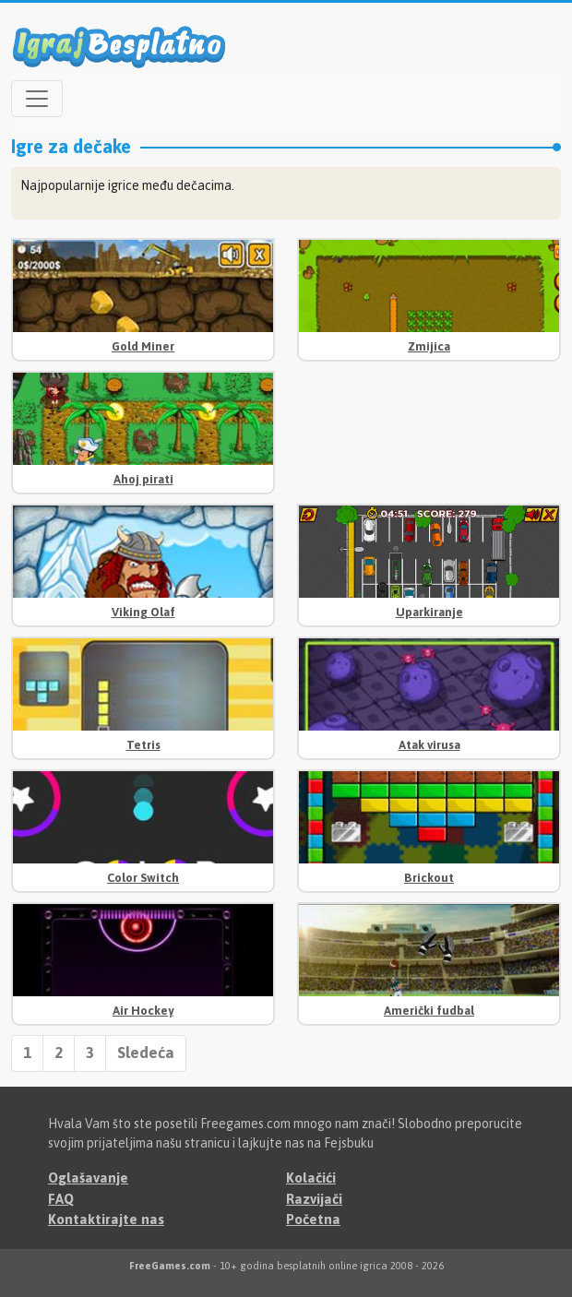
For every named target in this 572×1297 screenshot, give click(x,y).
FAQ (61, 1199)
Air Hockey (143, 1010)
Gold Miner (143, 346)
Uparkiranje (429, 612)
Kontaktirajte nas (106, 1219)
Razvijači (314, 1199)
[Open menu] (37, 98)
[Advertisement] (429, 428)
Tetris (143, 745)
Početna (313, 1219)
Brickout (429, 878)
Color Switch (143, 878)
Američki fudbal (429, 1010)
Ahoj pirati (143, 479)
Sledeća (145, 1052)
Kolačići (311, 1177)
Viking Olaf (143, 612)
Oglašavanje (88, 1177)
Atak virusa (429, 745)
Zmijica (429, 346)
